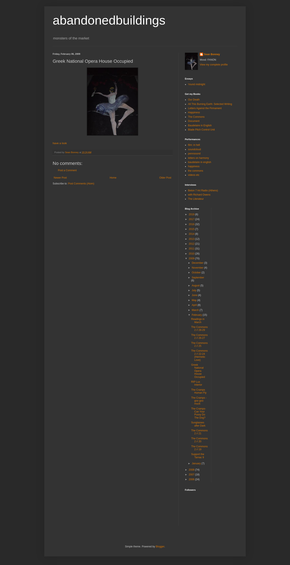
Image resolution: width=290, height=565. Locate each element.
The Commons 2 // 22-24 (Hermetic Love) (199, 355)
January (196, 463)
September (198, 277)
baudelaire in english (199, 162)
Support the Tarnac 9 (197, 456)
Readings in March (197, 321)
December (198, 262)
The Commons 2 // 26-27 (199, 336)
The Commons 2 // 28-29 (199, 328)
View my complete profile (214, 64)
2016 (192, 224)
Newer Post (60, 177)
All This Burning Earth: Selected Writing (210, 104)
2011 (192, 248)
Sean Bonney (212, 54)
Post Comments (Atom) (81, 183)
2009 (192, 258)
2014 (192, 233)
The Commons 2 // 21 (199, 432)
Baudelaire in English (200, 125)
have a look (60, 143)
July (194, 290)
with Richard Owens (199, 194)
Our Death (194, 99)
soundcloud (194, 149)
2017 (192, 219)
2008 (192, 469)
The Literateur (196, 198)
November (198, 267)
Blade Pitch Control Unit (201, 129)
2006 (192, 479)
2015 (192, 229)
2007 (192, 474)
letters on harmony (198, 158)
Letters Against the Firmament (205, 108)
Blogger (160, 546)
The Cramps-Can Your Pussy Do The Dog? (198, 413)
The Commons (196, 116)
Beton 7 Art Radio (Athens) (203, 190)
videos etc (193, 175)
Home (113, 177)
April (194, 305)
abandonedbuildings (109, 20)
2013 (192, 238)
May (194, 300)
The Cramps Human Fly (198, 391)
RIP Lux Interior (196, 383)
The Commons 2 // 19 (199, 448)
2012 (192, 243)
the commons (195, 170)
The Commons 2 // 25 (199, 344)
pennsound (194, 153)
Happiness (194, 112)
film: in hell (194, 145)
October (196, 272)
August (196, 285)
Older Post (165, 177)
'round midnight (196, 84)
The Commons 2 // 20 (199, 440)
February (197, 314)
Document (194, 121)
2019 (192, 214)
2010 (192, 253)
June (195, 295)
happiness (194, 166)
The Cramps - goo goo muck (198, 400)
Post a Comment (67, 170)
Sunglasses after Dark (198, 424)
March (196, 310)
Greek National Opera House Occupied (198, 370)
